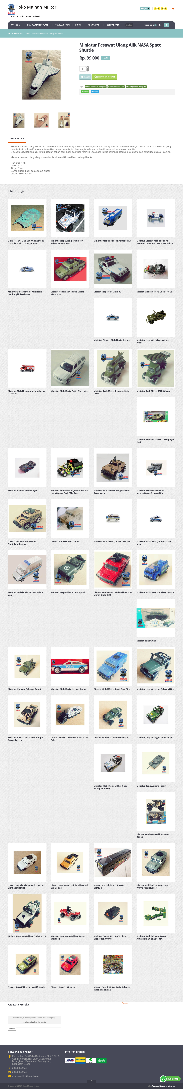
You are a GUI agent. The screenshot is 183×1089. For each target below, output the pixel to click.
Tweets (125, 1003)
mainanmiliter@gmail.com (25, 1076)
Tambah (12, 1029)
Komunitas (94, 25)
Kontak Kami (113, 25)
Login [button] (173, 8)
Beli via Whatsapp (104, 77)
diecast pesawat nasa (116, 87)
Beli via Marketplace (38, 25)
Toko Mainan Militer (15, 34)
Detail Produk (17, 138)
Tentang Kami (62, 25)
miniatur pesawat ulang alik (95, 87)
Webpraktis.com (159, 1086)
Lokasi (78, 25)
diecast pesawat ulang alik (136, 87)
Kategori (16, 25)
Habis (85, 77)
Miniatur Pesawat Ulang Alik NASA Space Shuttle (44, 34)
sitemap (171, 1086)
